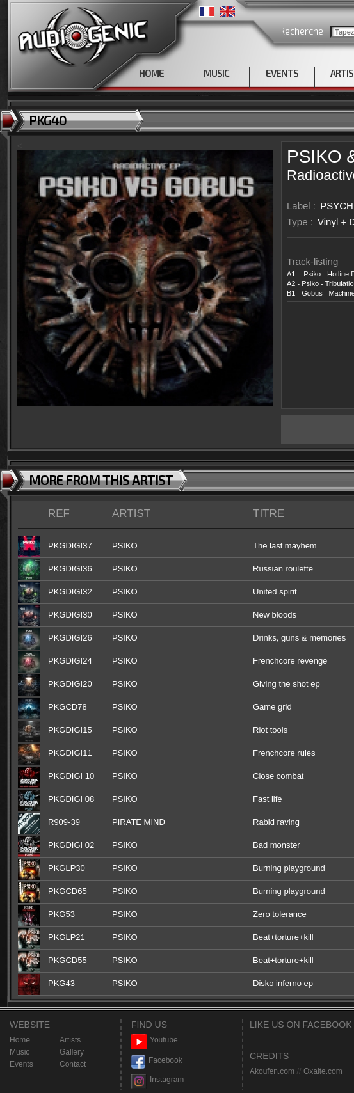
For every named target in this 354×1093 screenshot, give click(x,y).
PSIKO (314, 156)
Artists (70, 1039)
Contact (73, 1064)
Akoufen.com (272, 1071)
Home (20, 1039)
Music (19, 1052)
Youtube (154, 1040)
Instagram (157, 1080)
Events (21, 1064)
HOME (151, 73)
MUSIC (216, 73)
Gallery (72, 1052)
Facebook (156, 1061)
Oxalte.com (322, 1071)
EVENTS (282, 73)
